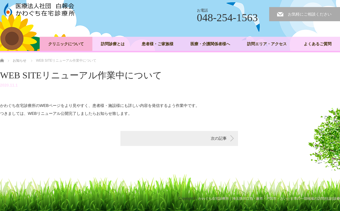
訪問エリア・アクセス (267, 44)
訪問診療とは (113, 44)
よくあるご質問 (318, 44)
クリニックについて (66, 44)
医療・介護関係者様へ (210, 44)
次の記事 (219, 138)
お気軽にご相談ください (310, 14)
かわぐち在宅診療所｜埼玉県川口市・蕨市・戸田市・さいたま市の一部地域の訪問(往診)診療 (269, 199)
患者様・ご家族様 (157, 44)
